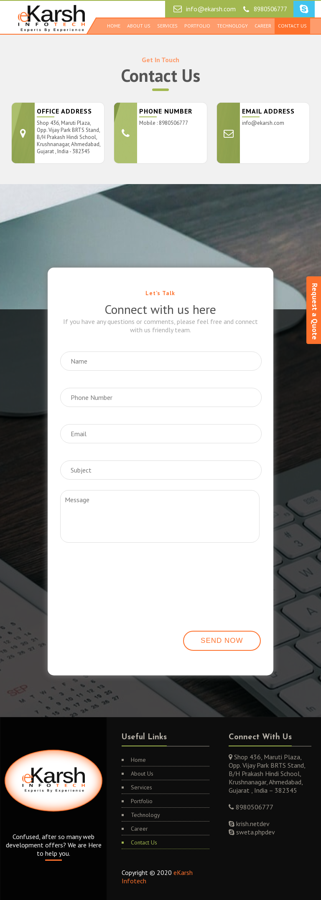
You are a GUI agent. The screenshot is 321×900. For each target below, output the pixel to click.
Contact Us (292, 26)
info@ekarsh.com (211, 9)
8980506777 (270, 9)
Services (167, 26)
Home (113, 26)
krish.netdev (252, 823)
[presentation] (103, 571)
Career (263, 26)
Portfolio (197, 26)
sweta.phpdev (254, 832)
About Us (138, 26)
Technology (232, 26)
